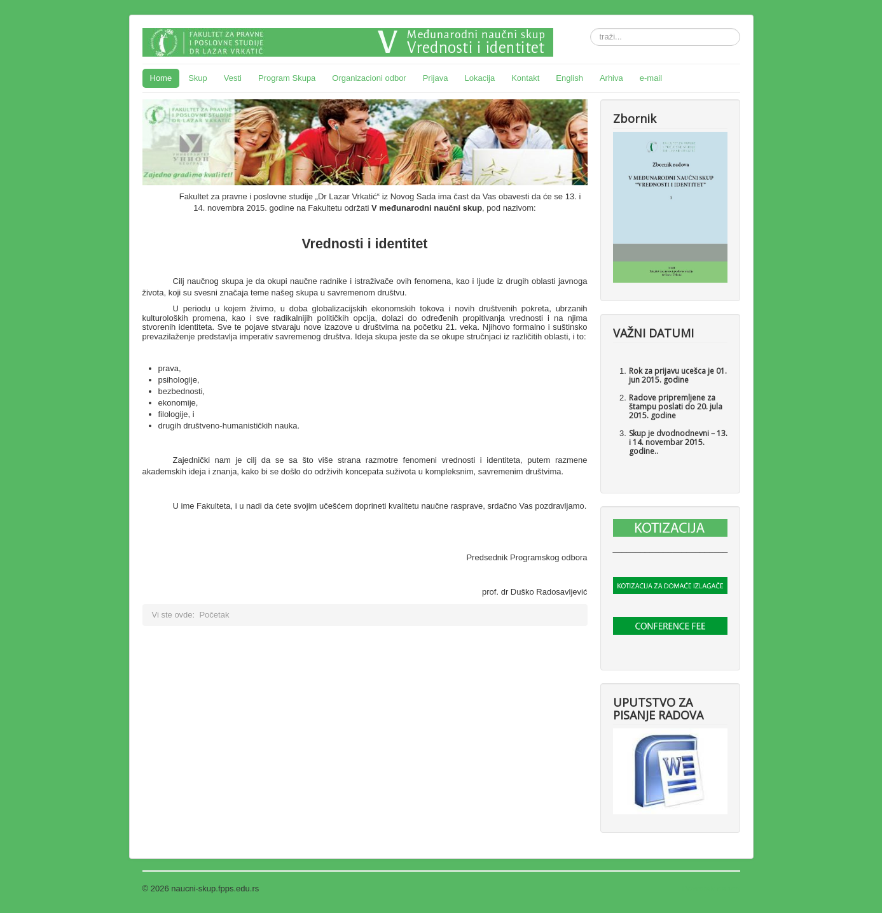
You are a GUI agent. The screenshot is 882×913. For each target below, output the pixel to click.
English (569, 78)
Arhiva (611, 78)
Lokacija (479, 78)
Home (161, 78)
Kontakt (525, 78)
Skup (197, 78)
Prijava (435, 78)
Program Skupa (286, 78)
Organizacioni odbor (369, 78)
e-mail (651, 78)
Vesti (233, 78)
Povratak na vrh (711, 888)
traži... (590, 28)
